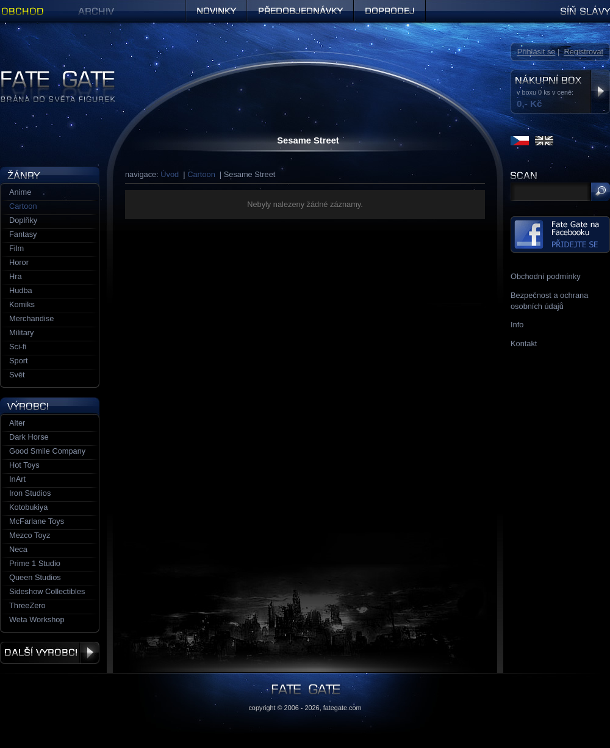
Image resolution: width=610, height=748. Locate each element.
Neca (18, 549)
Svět (17, 374)
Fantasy (23, 234)
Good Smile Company (47, 451)
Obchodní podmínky (546, 276)
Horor (19, 262)
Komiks (22, 304)
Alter (17, 422)
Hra (15, 276)
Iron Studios (30, 493)
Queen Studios (35, 577)
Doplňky (23, 220)
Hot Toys (24, 465)
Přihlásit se (536, 51)
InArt (17, 479)
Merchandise (31, 318)
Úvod (169, 174)
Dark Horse (29, 436)
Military (21, 332)
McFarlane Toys (36, 521)
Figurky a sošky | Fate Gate (47, 74)
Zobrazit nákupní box (600, 92)
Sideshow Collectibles (47, 591)
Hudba (20, 290)
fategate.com (342, 707)
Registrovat (583, 51)
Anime (20, 192)
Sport (18, 360)
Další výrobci (49, 653)
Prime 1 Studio (34, 563)
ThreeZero (27, 605)
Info (517, 324)
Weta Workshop (37, 619)
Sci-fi (17, 346)
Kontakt (524, 343)
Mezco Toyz (29, 535)
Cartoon (201, 174)
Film (16, 248)
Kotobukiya (28, 507)
